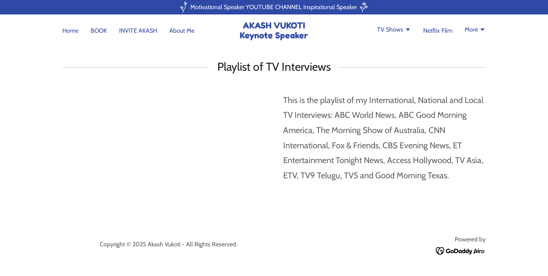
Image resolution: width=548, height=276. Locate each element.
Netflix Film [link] (437, 30)
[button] (394, 30)
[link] (274, 36)
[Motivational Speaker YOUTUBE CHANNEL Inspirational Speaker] (274, 7)
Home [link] (70, 30)
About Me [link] (181, 30)
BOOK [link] (99, 30)
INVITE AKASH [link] (138, 30)
